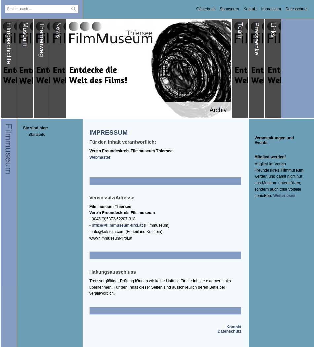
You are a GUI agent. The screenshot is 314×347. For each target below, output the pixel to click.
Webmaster (99, 157)
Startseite (36, 134)
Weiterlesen (284, 195)
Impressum (271, 9)
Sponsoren (229, 9)
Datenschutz (296, 9)
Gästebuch (206, 9)
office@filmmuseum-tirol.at (117, 225)
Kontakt (250, 9)
